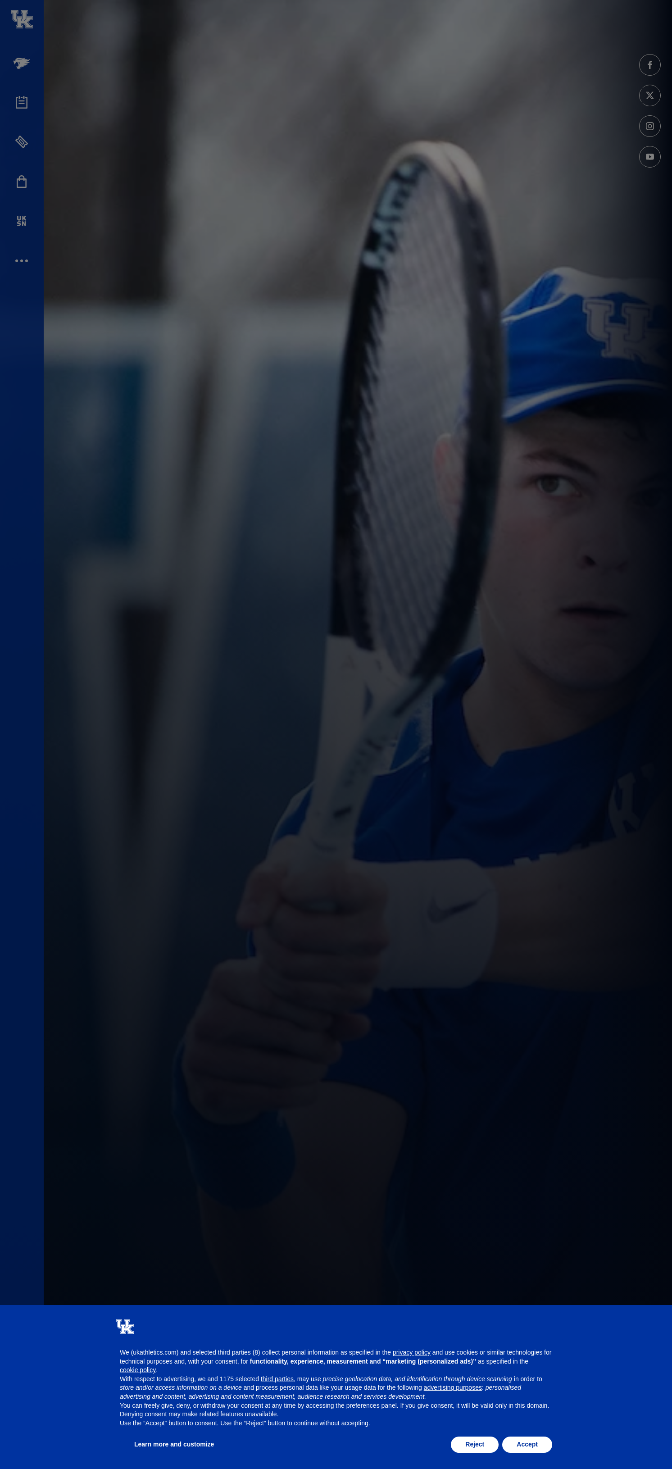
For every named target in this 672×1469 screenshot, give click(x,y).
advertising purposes (453, 1387)
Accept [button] (527, 1444)
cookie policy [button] (138, 1369)
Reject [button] (474, 1444)
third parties (277, 1379)
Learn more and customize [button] (174, 1444)
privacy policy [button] (412, 1352)
